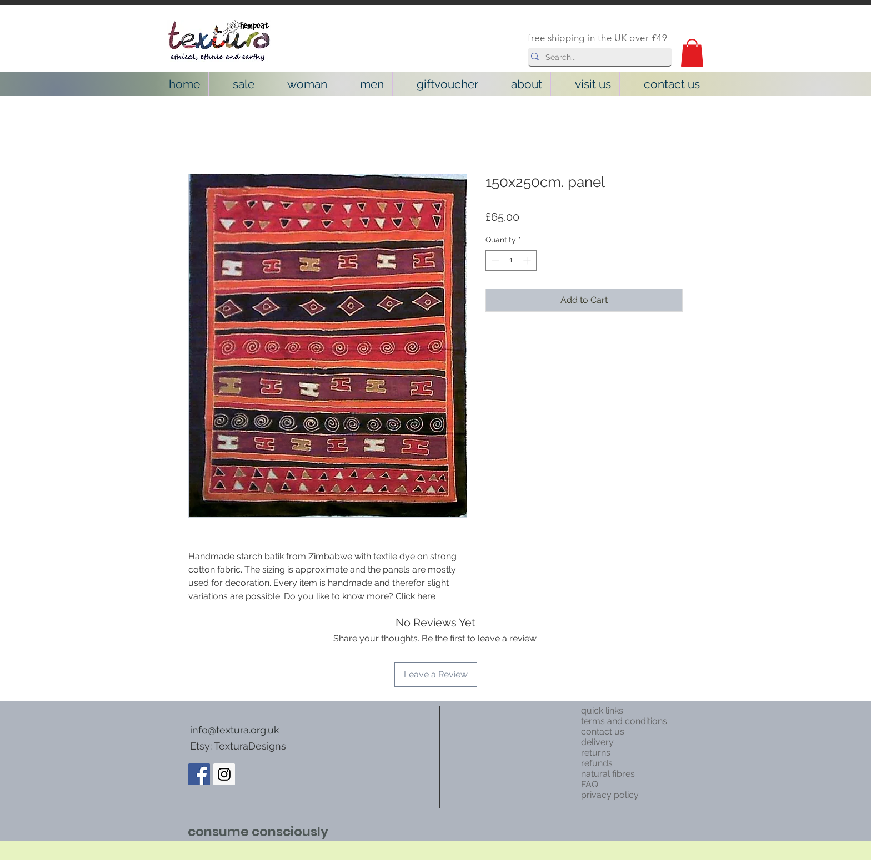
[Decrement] (494, 260)
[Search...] (597, 58)
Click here (416, 596)
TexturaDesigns (250, 746)
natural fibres (608, 773)
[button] (692, 53)
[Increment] (528, 260)
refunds (597, 763)
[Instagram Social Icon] (224, 774)
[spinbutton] (511, 260)
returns (595, 752)
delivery (597, 742)
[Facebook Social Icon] (199, 774)
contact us (602, 731)
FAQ (589, 784)
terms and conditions (624, 721)
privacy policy (610, 795)
